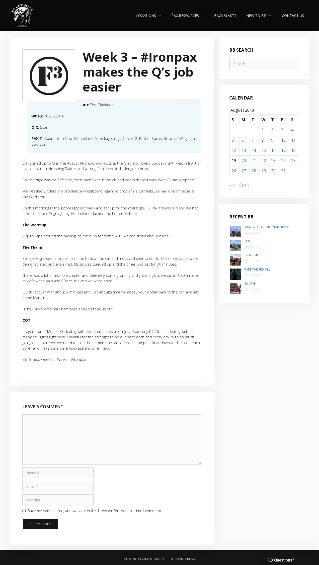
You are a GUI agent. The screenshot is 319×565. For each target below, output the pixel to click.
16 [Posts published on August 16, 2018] (273, 150)
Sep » (244, 185)
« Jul (232, 185)
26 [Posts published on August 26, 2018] (234, 171)
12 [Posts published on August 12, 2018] (234, 150)
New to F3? (261, 15)
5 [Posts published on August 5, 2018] (233, 140)
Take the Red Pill (257, 269)
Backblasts (225, 15)
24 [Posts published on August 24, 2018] (283, 160)
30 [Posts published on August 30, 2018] (273, 171)
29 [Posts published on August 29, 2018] (263, 171)
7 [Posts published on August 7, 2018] (252, 140)
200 (247, 241)
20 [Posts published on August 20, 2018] (243, 160)
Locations (151, 15)
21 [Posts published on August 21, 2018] (253, 160)
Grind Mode (253, 255)
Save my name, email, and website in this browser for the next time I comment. (95, 510)
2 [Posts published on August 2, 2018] (272, 130)
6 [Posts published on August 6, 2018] (242, 140)
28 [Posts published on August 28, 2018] (253, 171)
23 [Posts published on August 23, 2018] (273, 160)
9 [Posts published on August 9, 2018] (272, 140)
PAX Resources (190, 15)
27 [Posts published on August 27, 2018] (243, 171)
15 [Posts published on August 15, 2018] (263, 150)
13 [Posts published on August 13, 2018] (243, 150)
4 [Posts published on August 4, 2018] (292, 130)
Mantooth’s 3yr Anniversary (267, 227)
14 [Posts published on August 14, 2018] (253, 150)
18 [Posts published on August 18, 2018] (293, 150)
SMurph (250, 284)
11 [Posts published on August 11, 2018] (293, 140)
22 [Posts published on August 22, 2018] (263, 160)
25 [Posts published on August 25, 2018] (293, 160)
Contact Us (293, 15)
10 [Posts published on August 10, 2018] (283, 140)
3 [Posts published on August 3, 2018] (282, 130)
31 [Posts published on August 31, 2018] (283, 171)
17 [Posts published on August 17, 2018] (283, 150)
